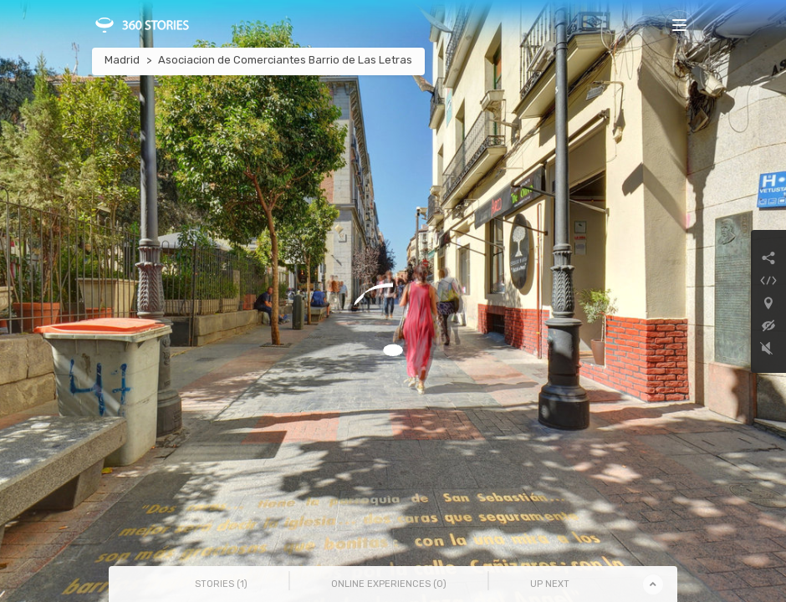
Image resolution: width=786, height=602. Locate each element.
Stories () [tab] (221, 584)
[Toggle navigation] (679, 24)
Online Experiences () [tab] (389, 584)
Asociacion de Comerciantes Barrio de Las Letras (285, 60)
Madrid (122, 60)
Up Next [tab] (549, 584)
